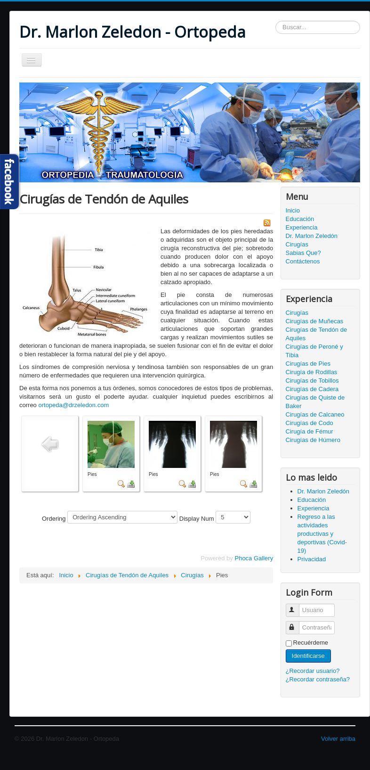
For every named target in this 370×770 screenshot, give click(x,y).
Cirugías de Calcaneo (315, 414)
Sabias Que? (303, 252)
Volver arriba (338, 738)
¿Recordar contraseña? (318, 679)
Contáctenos (303, 261)
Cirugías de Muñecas (315, 321)
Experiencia (302, 227)
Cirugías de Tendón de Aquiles (316, 334)
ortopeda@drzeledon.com (73, 405)
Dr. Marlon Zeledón (312, 235)
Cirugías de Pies (308, 363)
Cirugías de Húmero (313, 439)
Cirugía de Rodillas (312, 372)
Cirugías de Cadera (312, 389)
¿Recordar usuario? (313, 670)
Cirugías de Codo (309, 422)
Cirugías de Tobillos (312, 380)
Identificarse (308, 655)
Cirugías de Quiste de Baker (315, 402)
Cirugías (297, 244)
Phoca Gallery (253, 558)
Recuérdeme (310, 642)
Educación (300, 218)
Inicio (293, 210)
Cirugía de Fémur (309, 431)
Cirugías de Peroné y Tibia (314, 351)
